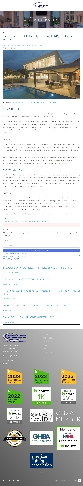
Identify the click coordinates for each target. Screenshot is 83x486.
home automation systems (53, 204)
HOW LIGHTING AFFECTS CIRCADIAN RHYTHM (28, 279)
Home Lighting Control (10, 45)
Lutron (25, 114)
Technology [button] (61, 338)
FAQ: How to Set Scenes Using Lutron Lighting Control (37, 306)
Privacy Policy (77, 480)
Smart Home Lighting (10, 310)
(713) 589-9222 (12, 356)
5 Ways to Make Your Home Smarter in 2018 (17, 256)
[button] (4, 5)
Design (46, 334)
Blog (45, 345)
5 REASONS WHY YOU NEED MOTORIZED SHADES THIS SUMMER (38, 268)
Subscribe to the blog (41, 250)
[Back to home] (41, 5)
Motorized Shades (9, 299)
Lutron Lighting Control (11, 273)
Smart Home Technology (11, 322)
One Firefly (62, 480)
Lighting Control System (26, 222)
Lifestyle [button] (61, 341)
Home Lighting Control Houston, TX (30, 45)
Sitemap (69, 480)
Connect (46, 349)
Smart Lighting (8, 222)
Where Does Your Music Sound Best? (15, 253)
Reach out (60, 214)
